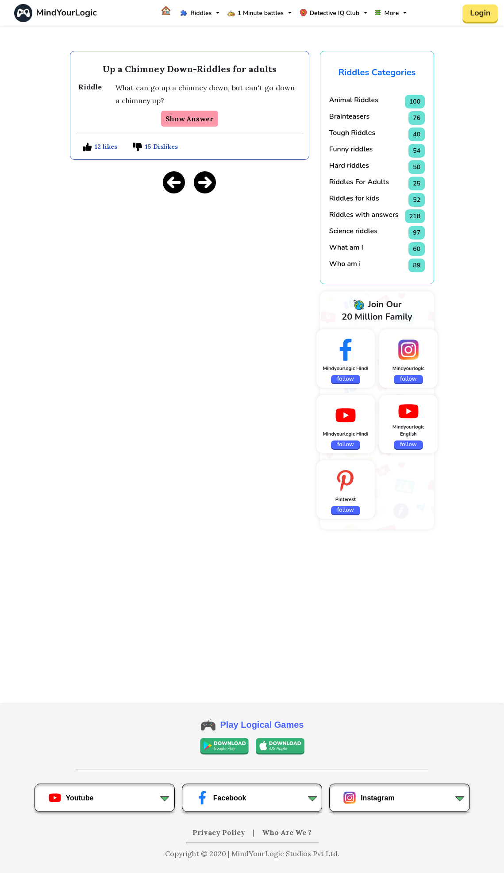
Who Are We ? (287, 832)
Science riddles (353, 231)
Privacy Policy (219, 832)
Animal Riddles (353, 100)
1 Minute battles (255, 13)
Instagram (368, 797)
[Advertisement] (189, 263)
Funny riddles (351, 149)
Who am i (345, 264)
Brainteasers (349, 116)
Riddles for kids (354, 198)
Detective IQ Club (329, 13)
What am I (346, 247)
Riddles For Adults (359, 182)
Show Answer (189, 118)
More (387, 13)
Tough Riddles (352, 133)
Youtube (71, 797)
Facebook (221, 797)
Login (480, 13)
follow (345, 379)
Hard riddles (349, 165)
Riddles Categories (377, 72)
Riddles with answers (364, 215)
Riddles (196, 13)
